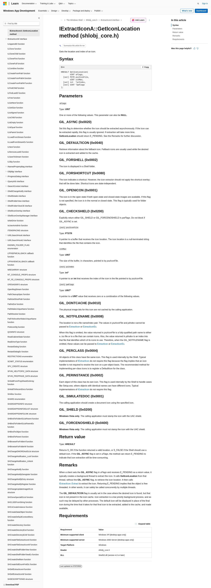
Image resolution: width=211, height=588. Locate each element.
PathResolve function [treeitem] (16, 314)
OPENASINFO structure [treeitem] (18, 284)
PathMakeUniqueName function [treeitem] (21, 309)
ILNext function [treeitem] (14, 147)
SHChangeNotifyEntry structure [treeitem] (21, 479)
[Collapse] (39, 18)
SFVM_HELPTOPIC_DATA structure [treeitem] (23, 371)
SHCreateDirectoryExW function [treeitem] (21, 535)
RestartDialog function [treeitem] (17, 347)
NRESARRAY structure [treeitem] (17, 270)
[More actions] (149, 20)
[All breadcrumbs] (61, 20)
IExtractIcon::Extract (68, 483)
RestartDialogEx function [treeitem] (18, 352)
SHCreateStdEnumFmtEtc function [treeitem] (22, 564)
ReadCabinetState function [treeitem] (19, 337)
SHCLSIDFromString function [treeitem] (20, 502)
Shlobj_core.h (91, 20)
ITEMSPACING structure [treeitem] (18, 230)
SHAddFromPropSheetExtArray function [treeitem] (21, 383)
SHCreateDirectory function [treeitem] (19, 525)
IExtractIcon (83, 361)
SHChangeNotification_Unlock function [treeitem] (20, 463)
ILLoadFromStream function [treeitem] (19, 137)
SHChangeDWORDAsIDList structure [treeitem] (23, 451)
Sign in (205, 3)
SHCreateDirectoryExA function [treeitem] (21, 530)
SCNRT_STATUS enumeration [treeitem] (20, 361)
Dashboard (201, 11)
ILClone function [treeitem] (14, 49)
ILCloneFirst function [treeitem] (16, 59)
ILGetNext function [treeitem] (15, 103)
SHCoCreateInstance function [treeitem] (20, 507)
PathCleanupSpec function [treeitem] (19, 294)
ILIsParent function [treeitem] (15, 132)
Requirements (178, 39)
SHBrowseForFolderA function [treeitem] (20, 441)
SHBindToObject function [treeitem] (18, 432)
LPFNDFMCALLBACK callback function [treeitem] (21, 255)
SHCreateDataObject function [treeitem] (20, 512)
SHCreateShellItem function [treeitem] (19, 559)
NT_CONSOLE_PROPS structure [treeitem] (22, 275)
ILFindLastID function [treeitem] (16, 93)
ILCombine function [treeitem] (16, 68)
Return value (178, 32)
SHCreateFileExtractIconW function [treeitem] (22, 545)
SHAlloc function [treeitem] (14, 394)
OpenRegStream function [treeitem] (18, 289)
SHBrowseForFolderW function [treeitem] (21, 446)
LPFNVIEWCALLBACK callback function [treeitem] (21, 263)
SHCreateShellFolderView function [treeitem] (22, 550)
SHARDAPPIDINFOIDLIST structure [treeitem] (23, 409)
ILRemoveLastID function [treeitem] (18, 152)
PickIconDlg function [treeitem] (16, 327)
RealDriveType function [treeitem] (17, 342)
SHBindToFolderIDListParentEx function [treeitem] (21, 425)
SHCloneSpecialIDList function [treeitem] (20, 497)
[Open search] (198, 3)
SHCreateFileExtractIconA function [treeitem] (22, 540)
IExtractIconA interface (110, 20)
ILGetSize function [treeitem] (15, 108)
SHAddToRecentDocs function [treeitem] (20, 389)
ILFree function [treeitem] (14, 98)
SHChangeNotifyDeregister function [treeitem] (22, 474)
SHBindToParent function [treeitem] (18, 437)
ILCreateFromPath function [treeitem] (19, 73)
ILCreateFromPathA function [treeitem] (19, 78)
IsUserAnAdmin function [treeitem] (18, 225)
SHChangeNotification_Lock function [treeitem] (23, 456)
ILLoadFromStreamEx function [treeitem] (20, 142)
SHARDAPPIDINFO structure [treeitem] (20, 404)
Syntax (176, 25)
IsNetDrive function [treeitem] (15, 221)
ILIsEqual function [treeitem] (15, 127)
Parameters (177, 29)
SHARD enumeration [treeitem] (16, 399)
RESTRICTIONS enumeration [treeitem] (20, 356)
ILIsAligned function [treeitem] (16, 113)
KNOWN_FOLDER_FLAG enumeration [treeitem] (18, 247)
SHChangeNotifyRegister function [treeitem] (22, 484)
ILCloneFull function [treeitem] (16, 64)
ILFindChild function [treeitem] (16, 88)
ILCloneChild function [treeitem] (16, 54)
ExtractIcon (74, 327)
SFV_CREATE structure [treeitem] (18, 366)
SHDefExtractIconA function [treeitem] (19, 569)
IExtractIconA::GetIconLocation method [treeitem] (24, 32)
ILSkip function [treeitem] (14, 162)
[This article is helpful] (194, 48)
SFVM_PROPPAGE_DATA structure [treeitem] (23, 376)
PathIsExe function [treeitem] (15, 304)
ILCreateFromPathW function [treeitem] (20, 83)
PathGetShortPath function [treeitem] (19, 299)
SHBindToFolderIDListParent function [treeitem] (23, 419)
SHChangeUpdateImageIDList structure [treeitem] (20, 490)
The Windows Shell (74, 20)
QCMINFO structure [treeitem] (16, 332)
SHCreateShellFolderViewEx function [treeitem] (23, 554)
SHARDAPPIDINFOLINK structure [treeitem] (22, 414)
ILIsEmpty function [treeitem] (15, 122)
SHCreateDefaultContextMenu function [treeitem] (20, 518)
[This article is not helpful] (197, 48)
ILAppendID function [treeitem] (16, 44)
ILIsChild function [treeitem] (15, 117)
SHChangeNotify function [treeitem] (18, 469)
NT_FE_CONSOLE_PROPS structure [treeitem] (23, 279)
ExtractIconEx (89, 327)
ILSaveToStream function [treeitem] (18, 157)
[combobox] (21, 24)
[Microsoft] (5, 3)
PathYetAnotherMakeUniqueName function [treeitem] (22, 320)
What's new (187, 11)
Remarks (176, 36)
